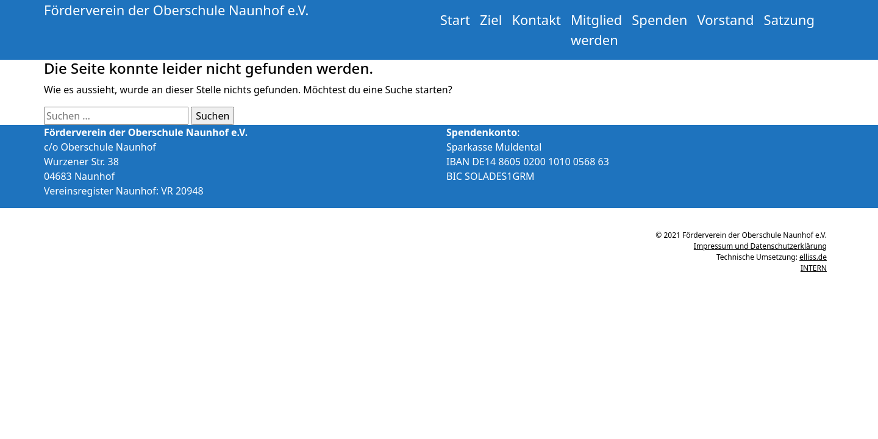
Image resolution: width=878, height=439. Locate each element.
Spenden (659, 19)
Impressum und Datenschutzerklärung (760, 246)
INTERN (814, 268)
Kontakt (536, 19)
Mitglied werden (596, 29)
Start (455, 19)
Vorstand (725, 19)
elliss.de (813, 257)
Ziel (491, 19)
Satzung (789, 19)
